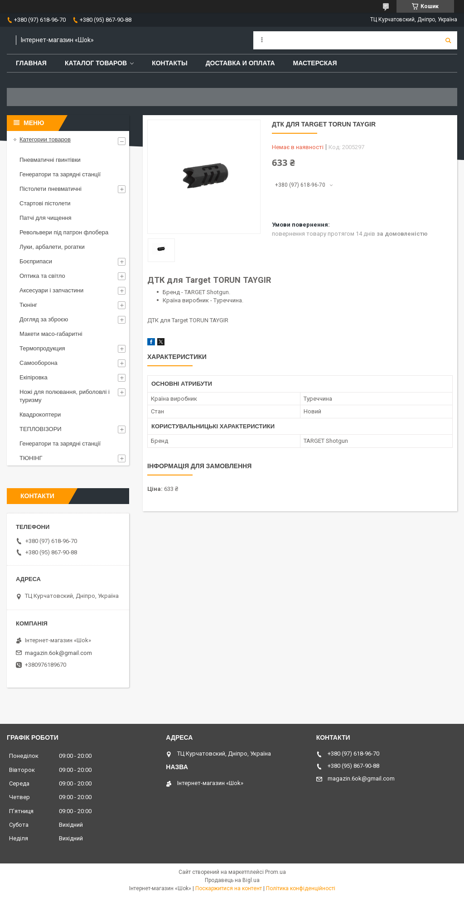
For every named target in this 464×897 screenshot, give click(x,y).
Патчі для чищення (45, 217)
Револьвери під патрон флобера (63, 232)
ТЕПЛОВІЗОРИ (40, 429)
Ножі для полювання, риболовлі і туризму (64, 395)
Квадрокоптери (40, 414)
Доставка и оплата (240, 63)
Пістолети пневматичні (50, 188)
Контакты (169, 63)
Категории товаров (45, 139)
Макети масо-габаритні (50, 333)
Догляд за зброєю (43, 319)
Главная (31, 63)
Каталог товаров (96, 63)
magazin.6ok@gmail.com (58, 653)
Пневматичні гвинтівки (50, 159)
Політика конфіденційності (300, 888)
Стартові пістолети (45, 203)
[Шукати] (448, 40)
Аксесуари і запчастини (51, 290)
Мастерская (315, 63)
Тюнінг (28, 304)
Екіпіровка (33, 377)
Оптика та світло (42, 275)
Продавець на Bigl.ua (232, 880)
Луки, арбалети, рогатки (52, 246)
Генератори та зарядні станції (60, 174)
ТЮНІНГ (31, 458)
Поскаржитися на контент (228, 888)
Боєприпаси (35, 261)
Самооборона (38, 362)
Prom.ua (275, 872)
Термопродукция (42, 348)
